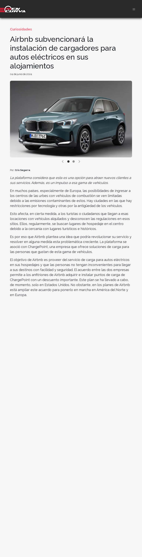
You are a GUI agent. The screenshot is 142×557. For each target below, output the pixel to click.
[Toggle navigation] (134, 9)
